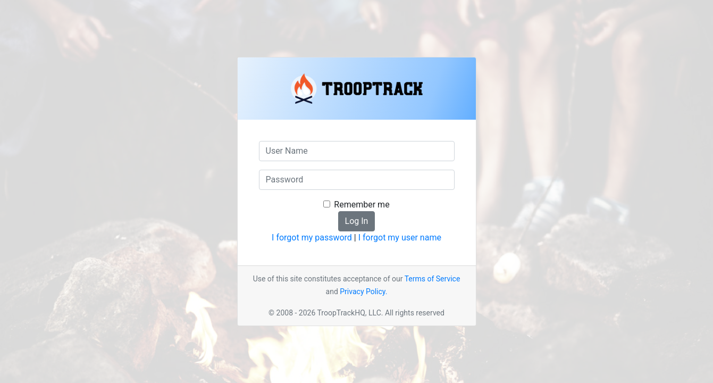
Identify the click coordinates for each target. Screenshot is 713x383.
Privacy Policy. (363, 291)
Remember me (361, 204)
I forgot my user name (399, 237)
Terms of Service (432, 278)
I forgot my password (312, 237)
